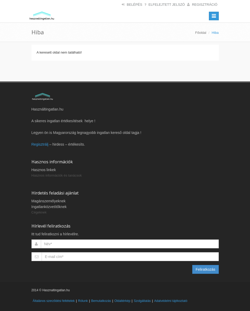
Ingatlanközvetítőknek (49, 207)
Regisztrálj (39, 144)
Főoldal (200, 33)
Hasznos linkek (43, 170)
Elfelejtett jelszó (167, 5)
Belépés (134, 5)
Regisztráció (204, 5)
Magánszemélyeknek (48, 201)
